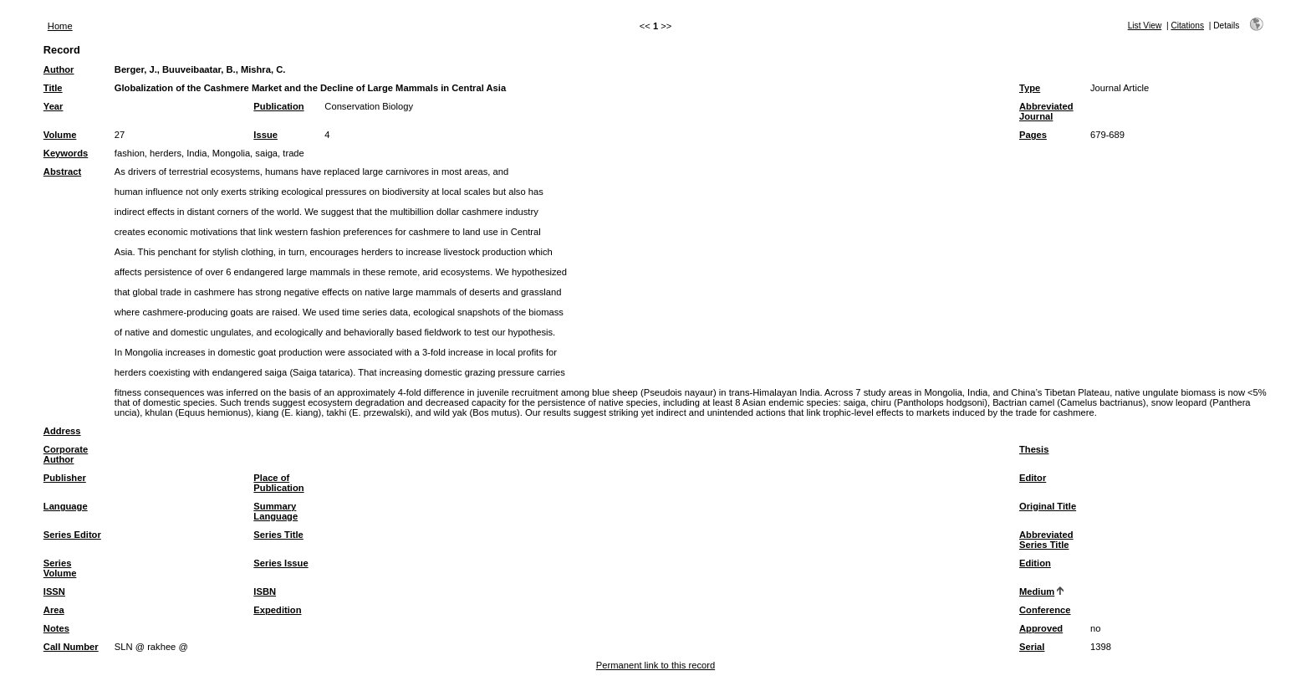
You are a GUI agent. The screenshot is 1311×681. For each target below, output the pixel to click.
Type (1029, 88)
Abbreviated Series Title (1046, 540)
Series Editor (72, 535)
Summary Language (275, 511)
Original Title (1047, 506)
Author (58, 69)
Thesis (1033, 449)
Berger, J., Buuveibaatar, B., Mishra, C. (200, 69)
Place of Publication (278, 483)
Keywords (65, 153)
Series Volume (60, 568)
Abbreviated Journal (1046, 111)
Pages (1033, 135)
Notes (56, 628)
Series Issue (280, 563)
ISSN (54, 591)
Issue (265, 135)
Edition (1035, 563)
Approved (1041, 628)
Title (53, 88)
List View (1145, 25)
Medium (1036, 591)
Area (53, 610)
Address (62, 431)
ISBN (264, 591)
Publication (278, 106)
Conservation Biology (368, 106)
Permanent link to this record (655, 665)
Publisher (64, 478)
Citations (1187, 25)
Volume (60, 135)
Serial (1031, 647)
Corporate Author (65, 454)
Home (60, 26)
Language (65, 506)
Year (53, 106)
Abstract (62, 171)
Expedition (277, 610)
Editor (1032, 478)
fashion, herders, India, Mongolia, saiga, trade (209, 153)
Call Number (71, 647)
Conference (1045, 610)
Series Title (278, 535)
